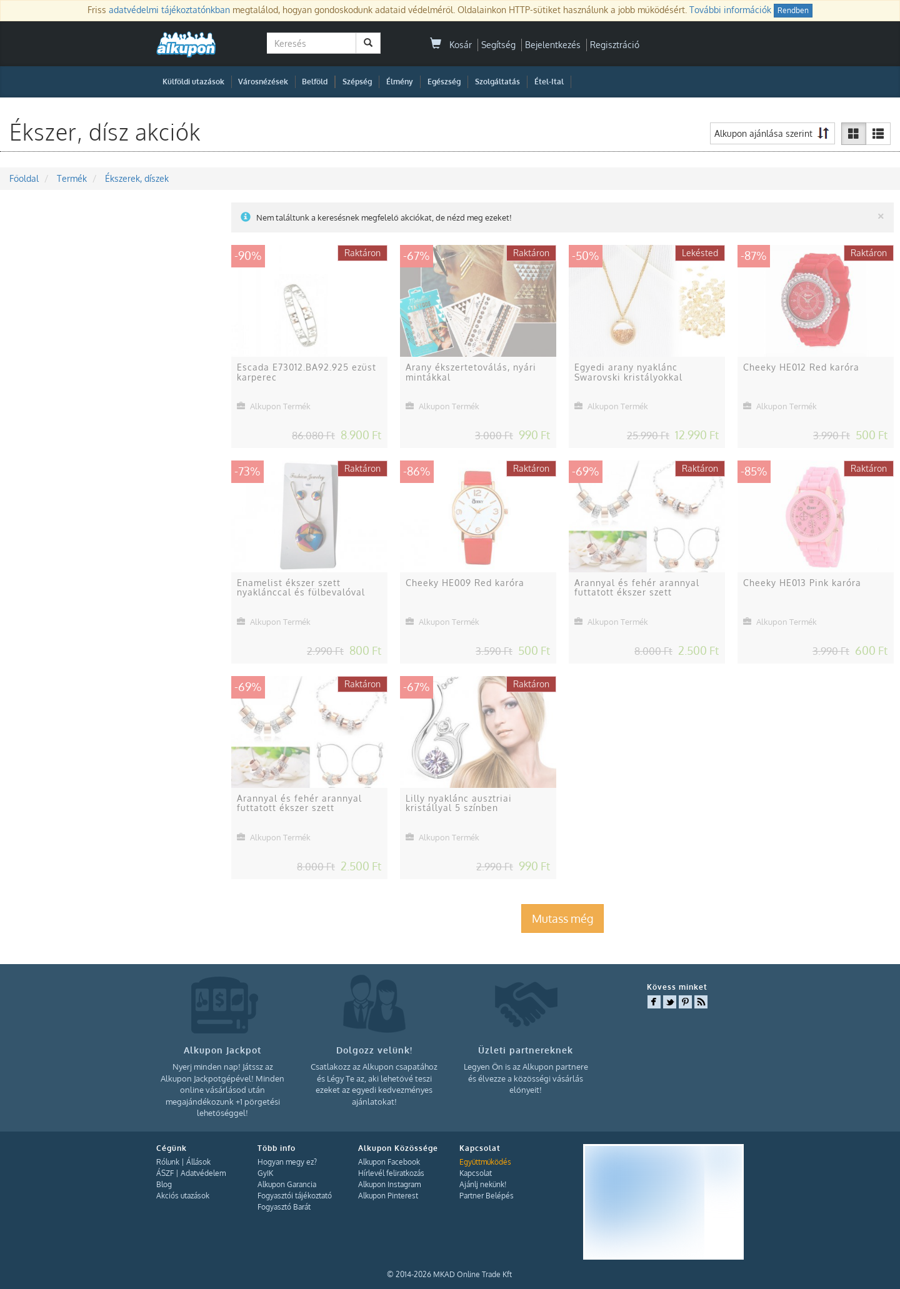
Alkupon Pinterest (388, 1195)
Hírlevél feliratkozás (391, 1173)
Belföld (315, 81)
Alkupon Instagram (389, 1184)
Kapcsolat (475, 1173)
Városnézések (263, 81)
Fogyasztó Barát (284, 1207)
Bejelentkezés (553, 44)
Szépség (357, 81)
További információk (730, 9)
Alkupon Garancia (287, 1184)
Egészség (444, 81)
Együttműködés (485, 1162)
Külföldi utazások (193, 81)
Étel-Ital (549, 81)
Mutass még (562, 918)
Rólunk (167, 1162)
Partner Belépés (486, 1195)
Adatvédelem (203, 1173)
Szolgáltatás (497, 81)
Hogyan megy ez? (287, 1162)
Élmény (399, 81)
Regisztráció (614, 44)
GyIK (265, 1173)
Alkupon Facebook (389, 1162)
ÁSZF (165, 1173)
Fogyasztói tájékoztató (295, 1195)
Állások (198, 1162)
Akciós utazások (182, 1195)
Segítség (498, 44)
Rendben (793, 10)
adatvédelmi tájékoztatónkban (169, 9)
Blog (164, 1184)
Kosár (451, 44)
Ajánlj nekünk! (482, 1184)
